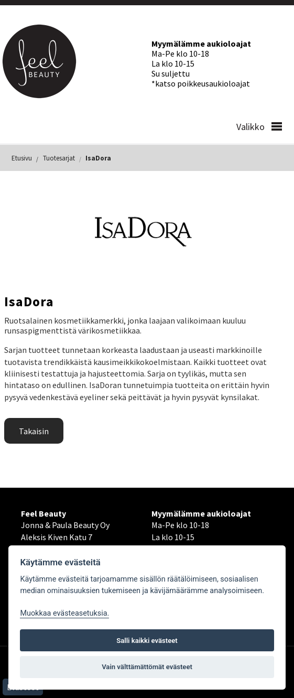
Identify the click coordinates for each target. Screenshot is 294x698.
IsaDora (98, 158)
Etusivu (22, 158)
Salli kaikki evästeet (147, 641)
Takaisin (34, 431)
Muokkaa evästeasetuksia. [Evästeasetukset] (64, 613)
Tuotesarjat (59, 158)
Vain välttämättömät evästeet (147, 667)
